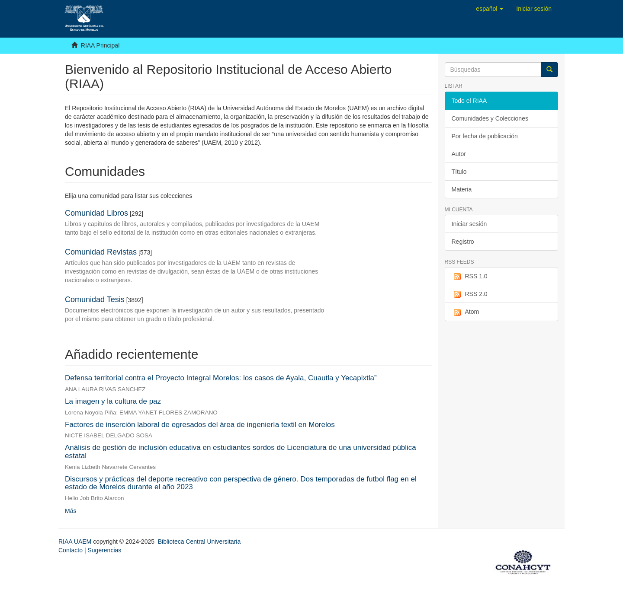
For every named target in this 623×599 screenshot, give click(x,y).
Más (70, 510)
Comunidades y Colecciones (490, 118)
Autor (459, 153)
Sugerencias (104, 550)
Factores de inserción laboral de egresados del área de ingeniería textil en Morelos (200, 425)
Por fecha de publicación (485, 136)
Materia (462, 189)
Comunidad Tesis (95, 299)
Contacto (70, 550)
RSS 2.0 (470, 294)
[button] (489, 8)
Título (459, 171)
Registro (463, 241)
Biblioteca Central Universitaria (199, 541)
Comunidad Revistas (101, 252)
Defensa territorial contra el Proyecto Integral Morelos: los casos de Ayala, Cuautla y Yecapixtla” (221, 378)
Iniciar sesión (469, 223)
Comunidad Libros (96, 213)
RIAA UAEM (75, 541)
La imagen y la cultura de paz (113, 401)
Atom (465, 312)
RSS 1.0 (470, 276)
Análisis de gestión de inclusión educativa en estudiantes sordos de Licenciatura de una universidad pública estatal (240, 451)
